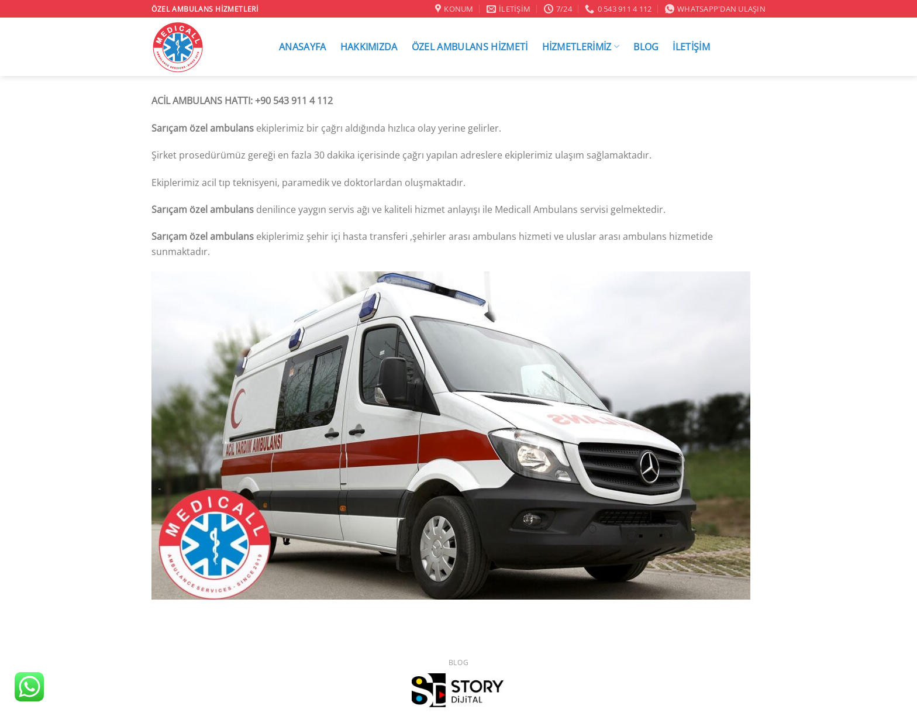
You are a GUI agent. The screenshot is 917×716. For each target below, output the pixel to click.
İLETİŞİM (691, 46)
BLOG (646, 46)
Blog (458, 662)
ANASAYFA (302, 46)
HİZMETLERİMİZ (581, 46)
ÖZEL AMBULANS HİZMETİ (470, 46)
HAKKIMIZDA (369, 46)
